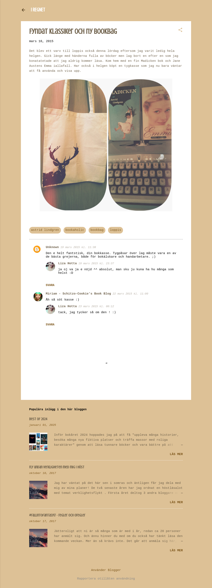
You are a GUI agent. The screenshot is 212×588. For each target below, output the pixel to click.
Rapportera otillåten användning (106, 579)
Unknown (52, 247)
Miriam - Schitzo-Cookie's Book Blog (78, 294)
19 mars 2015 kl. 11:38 (78, 247)
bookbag (97, 230)
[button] (180, 30)
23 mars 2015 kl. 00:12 (96, 306)
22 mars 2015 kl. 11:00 (130, 293)
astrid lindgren (45, 230)
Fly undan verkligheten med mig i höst (56, 467)
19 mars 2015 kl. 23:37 (96, 263)
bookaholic (74, 230)
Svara (50, 285)
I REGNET (38, 10)
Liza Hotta (67, 263)
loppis (115, 230)
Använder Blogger (106, 570)
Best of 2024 (38, 419)
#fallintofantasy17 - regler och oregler (57, 515)
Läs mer (176, 454)
